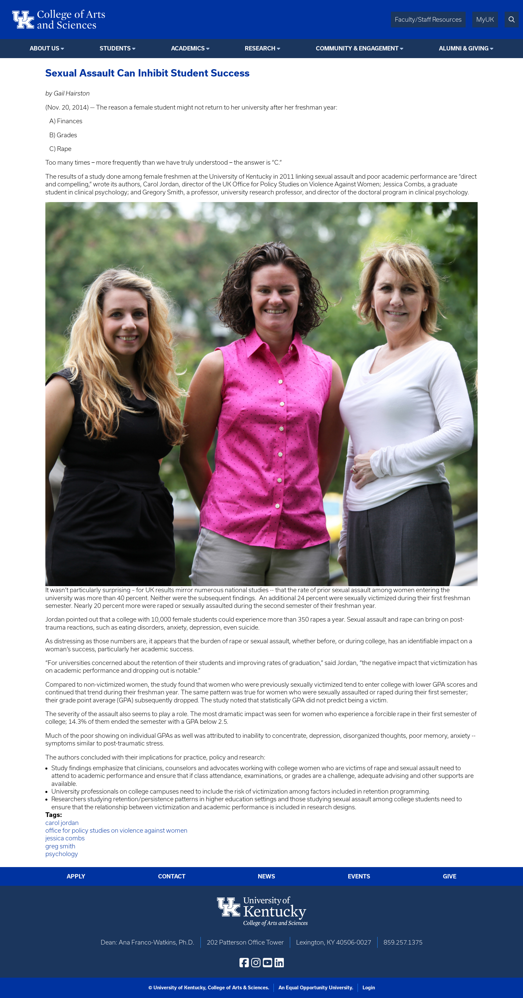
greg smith (60, 846)
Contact (171, 876)
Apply (76, 876)
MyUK (485, 19)
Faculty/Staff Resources (428, 19)
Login (369, 987)
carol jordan (62, 822)
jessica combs (65, 838)
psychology (61, 853)
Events (359, 876)
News (266, 876)
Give (449, 876)
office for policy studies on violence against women (116, 830)
